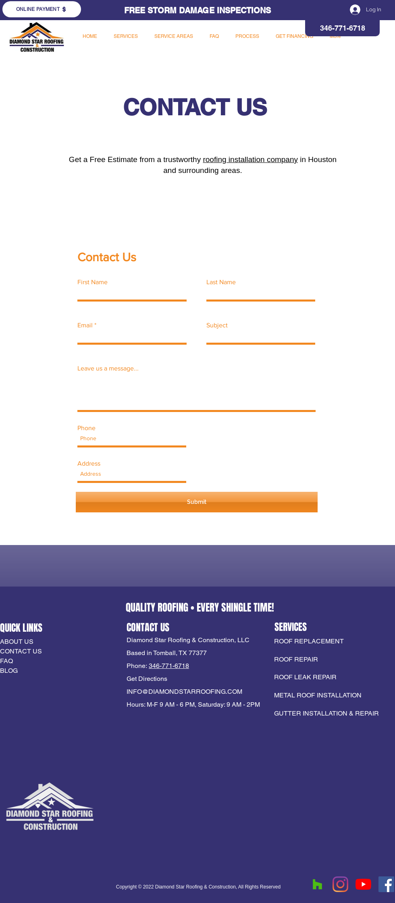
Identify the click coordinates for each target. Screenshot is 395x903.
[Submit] (197, 502)
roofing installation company (250, 159)
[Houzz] (317, 884)
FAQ (6, 661)
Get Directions (147, 678)
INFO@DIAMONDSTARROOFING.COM (184, 691)
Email (85, 325)
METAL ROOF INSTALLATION (318, 695)
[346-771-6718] (342, 28)
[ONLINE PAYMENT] (41, 9)
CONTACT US (21, 651)
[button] (126, 36)
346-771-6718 (169, 666)
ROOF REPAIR (296, 659)
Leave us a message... (108, 368)
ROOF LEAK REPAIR (305, 677)
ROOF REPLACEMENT (309, 641)
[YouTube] (363, 884)
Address (88, 463)
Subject (217, 325)
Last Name (221, 282)
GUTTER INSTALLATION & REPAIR (326, 713)
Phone (86, 428)
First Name (92, 282)
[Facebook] (386, 884)
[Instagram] (340, 884)
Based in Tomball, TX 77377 (167, 653)
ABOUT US (16, 641)
